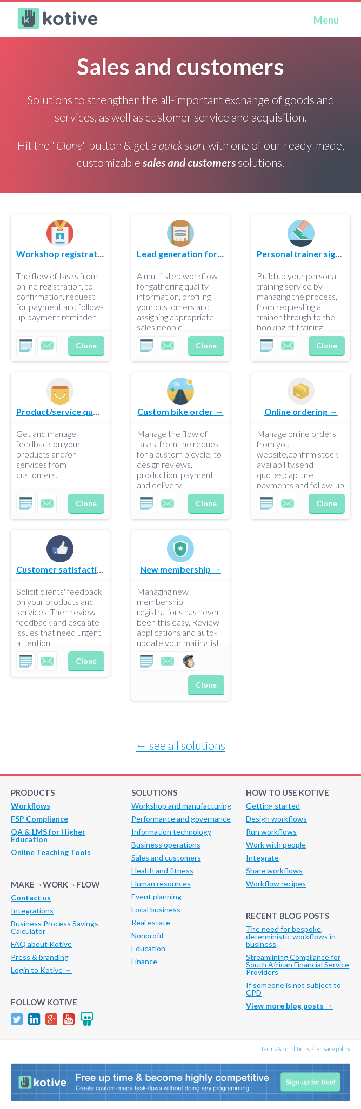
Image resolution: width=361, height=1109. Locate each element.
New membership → (180, 569)
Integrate (262, 857)
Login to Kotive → (41, 969)
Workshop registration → (68, 253)
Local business (155, 909)
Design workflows (276, 818)
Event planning (156, 896)
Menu (326, 20)
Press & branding (40, 957)
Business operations (165, 844)
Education (148, 948)
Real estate (150, 922)
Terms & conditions (285, 1048)
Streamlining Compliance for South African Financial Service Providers (297, 964)
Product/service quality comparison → (93, 411)
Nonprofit (147, 935)
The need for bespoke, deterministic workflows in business (291, 936)
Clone (86, 345)
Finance (144, 961)
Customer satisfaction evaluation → (89, 569)
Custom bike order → (180, 411)
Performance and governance (181, 818)
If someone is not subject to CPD (293, 988)
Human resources (161, 883)
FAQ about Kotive (41, 944)
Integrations (32, 910)
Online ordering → (301, 411)
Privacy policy (333, 1048)
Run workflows (271, 831)
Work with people (276, 844)
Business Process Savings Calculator (54, 927)
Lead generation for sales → (193, 253)
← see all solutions (180, 745)
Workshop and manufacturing (181, 805)
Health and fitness (162, 870)
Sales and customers (166, 857)
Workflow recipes (276, 883)
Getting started (273, 805)
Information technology (171, 831)
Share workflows (274, 870)
